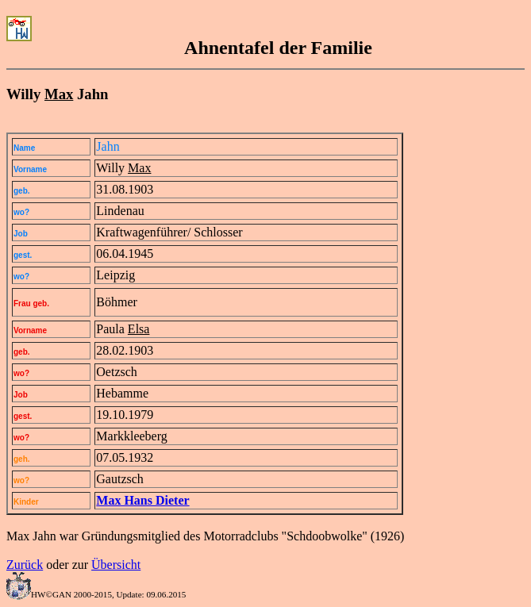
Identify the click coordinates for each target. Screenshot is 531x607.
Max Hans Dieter (142, 500)
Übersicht (115, 564)
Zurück (24, 564)
